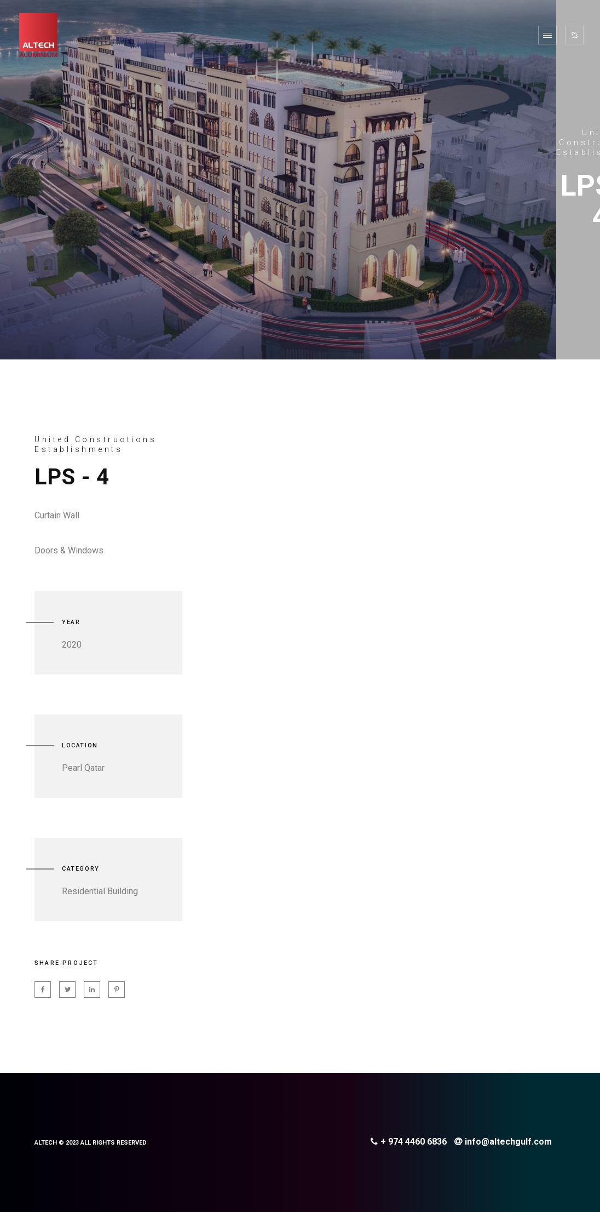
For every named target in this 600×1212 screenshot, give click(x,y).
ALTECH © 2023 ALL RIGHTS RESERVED (90, 1142)
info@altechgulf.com (503, 1141)
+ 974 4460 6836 (409, 1141)
